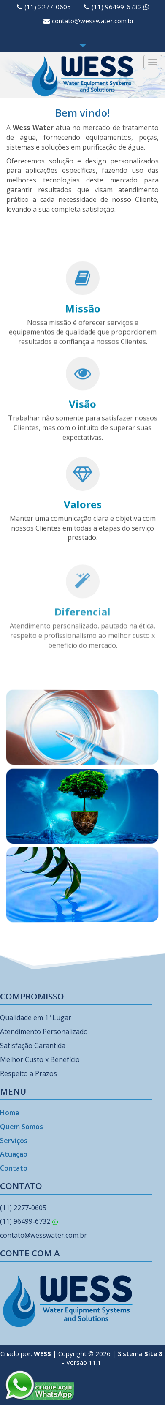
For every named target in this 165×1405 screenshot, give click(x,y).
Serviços (13, 1140)
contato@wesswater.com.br (93, 20)
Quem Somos (21, 1126)
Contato (13, 1168)
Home (9, 1112)
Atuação (13, 1154)
